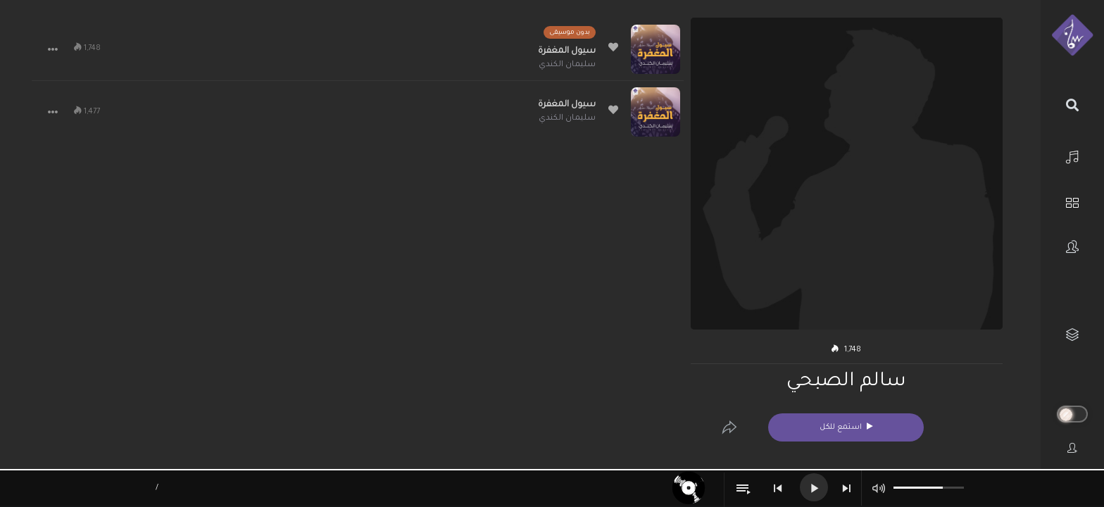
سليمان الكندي (567, 65)
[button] (53, 49)
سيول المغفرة (567, 51)
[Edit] (729, 427)
